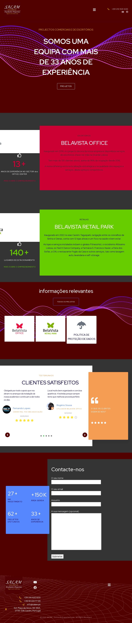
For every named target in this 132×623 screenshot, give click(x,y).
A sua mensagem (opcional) (76, 530)
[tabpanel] (24, 410)
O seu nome (76, 480)
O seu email (76, 491)
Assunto (76, 502)
